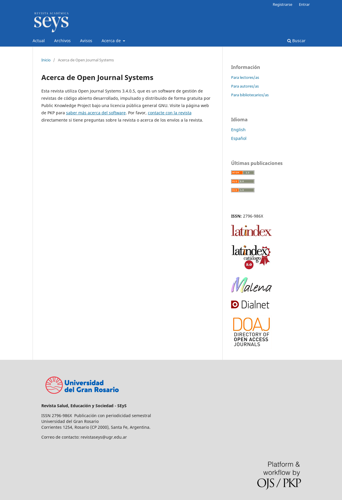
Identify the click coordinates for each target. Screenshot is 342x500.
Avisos (86, 40)
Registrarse (282, 4)
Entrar (304, 4)
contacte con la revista (170, 112)
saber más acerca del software (96, 112)
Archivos (62, 40)
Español (239, 138)
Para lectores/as (245, 77)
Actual (39, 40)
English (238, 129)
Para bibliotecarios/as (250, 94)
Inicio (46, 60)
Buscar (296, 40)
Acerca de (112, 40)
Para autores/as (245, 86)
